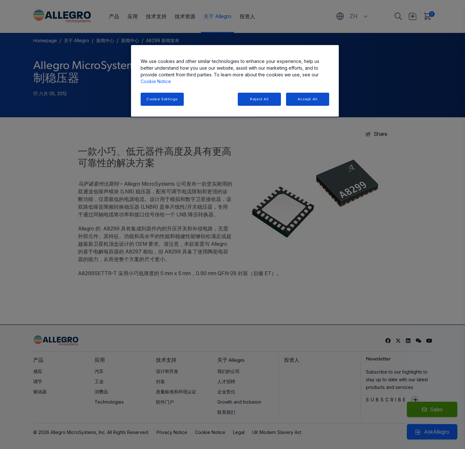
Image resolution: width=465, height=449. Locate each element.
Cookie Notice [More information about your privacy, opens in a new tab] (156, 81)
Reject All (259, 99)
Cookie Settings (162, 99)
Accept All (308, 99)
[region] (235, 81)
